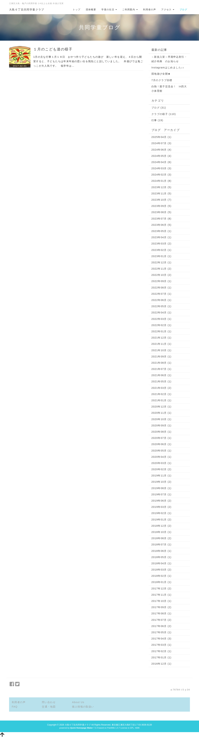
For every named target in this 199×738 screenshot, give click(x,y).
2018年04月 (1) (161, 563)
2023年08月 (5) (161, 212)
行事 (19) (157, 120)
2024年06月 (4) (161, 149)
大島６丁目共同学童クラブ (26, 9)
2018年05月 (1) (161, 557)
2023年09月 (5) (161, 206)
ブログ (183, 9)
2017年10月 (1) (161, 601)
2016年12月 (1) (161, 663)
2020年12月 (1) (161, 406)
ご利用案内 (130, 9)
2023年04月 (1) (161, 237)
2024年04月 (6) (161, 162)
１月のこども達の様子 (53, 49)
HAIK (137, 728)
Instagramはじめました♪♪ (167, 67)
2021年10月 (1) (161, 350)
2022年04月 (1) (161, 312)
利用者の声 (149, 9)
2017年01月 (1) (161, 657)
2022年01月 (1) (161, 331)
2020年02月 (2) (161, 469)
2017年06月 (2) (161, 626)
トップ (76, 9)
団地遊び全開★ (161, 73)
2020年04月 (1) (161, 456)
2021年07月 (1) (161, 369)
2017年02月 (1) (161, 651)
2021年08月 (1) (161, 362)
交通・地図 (49, 706)
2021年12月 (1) (161, 337)
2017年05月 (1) (161, 632)
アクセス (167, 9)
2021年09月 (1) (161, 356)
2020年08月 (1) (161, 431)
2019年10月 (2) (161, 481)
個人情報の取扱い (83, 706)
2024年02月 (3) (161, 174)
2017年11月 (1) (161, 594)
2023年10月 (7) (161, 199)
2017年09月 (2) (161, 607)
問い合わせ (49, 702)
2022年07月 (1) (161, 293)
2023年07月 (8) (161, 218)
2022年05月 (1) (161, 306)
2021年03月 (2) (161, 387)
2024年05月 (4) (161, 155)
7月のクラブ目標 (161, 80)
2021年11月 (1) (161, 343)
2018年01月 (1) (161, 582)
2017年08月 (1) (161, 613)
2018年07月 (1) (161, 544)
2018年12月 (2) (161, 525)
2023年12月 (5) (161, 187)
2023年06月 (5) (161, 224)
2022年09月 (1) (161, 281)
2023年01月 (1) (161, 256)
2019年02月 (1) (161, 513)
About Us (78, 702)
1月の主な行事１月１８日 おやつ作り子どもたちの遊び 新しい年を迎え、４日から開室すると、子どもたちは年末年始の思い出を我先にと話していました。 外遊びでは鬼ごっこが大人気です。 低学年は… (88, 61)
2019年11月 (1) (161, 475)
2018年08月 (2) (161, 538)
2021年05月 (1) (161, 381)
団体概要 (91, 9)
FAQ (14, 706)
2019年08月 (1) (161, 488)
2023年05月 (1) (161, 231)
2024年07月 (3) (161, 143)
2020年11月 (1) (161, 412)
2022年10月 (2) (161, 274)
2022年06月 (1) (161, 300)
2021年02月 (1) (161, 394)
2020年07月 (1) (161, 438)
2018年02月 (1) (161, 575)
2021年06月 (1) (161, 375)
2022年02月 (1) (161, 325)
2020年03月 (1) (161, 463)
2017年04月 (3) (161, 638)
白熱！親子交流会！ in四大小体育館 (169, 88)
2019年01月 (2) (161, 519)
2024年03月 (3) (161, 168)
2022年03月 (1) (161, 319)
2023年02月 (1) (161, 250)
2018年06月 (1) (161, 550)
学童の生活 (109, 9)
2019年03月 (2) (161, 506)
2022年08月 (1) (161, 287)
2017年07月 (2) (161, 619)
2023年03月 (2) (161, 243)
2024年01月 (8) (161, 180)
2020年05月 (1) (161, 450)
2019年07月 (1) (161, 494)
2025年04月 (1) (161, 137)
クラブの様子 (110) (163, 114)
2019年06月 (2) (161, 500)
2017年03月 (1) (161, 644)
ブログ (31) (158, 107)
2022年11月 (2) (161, 268)
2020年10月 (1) (161, 419)
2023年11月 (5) (161, 193)
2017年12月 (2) (161, 588)
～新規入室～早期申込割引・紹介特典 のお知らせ (169, 59)
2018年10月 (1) (161, 532)
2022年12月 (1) (161, 262)
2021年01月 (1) (161, 400)
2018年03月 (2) (161, 569)
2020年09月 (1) (161, 425)
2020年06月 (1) (161, 444)
